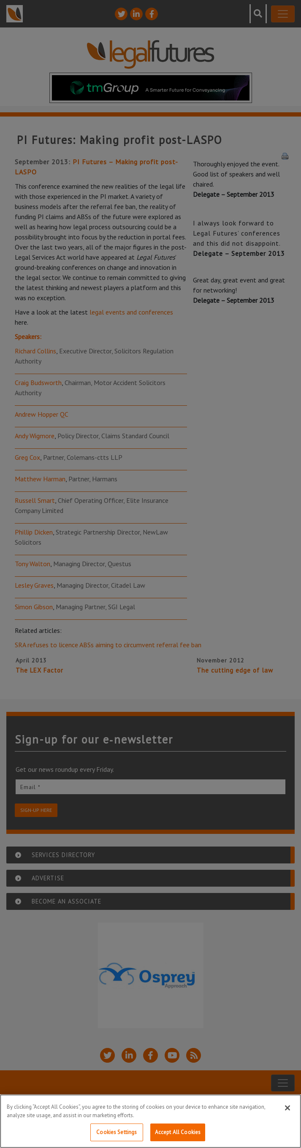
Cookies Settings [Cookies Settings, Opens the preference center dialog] (116, 1132)
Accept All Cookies (178, 1132)
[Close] (287, 1108)
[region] (150, 1121)
